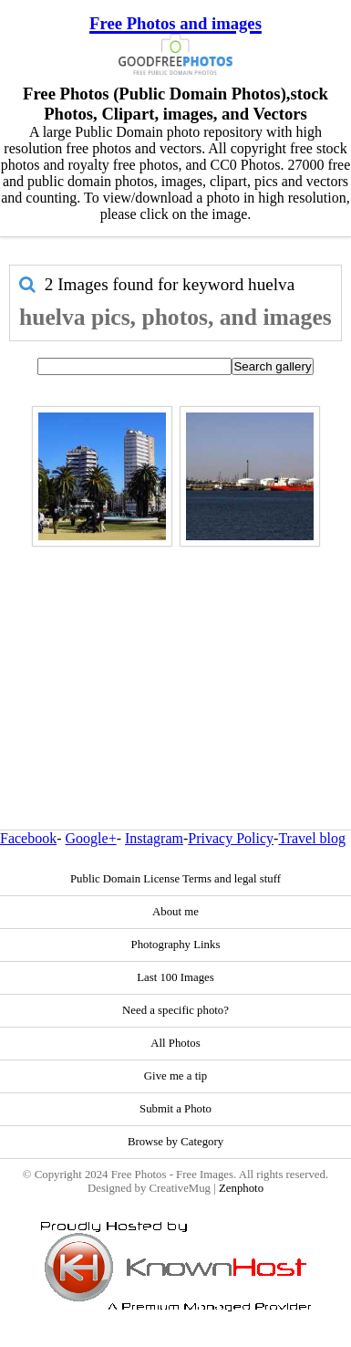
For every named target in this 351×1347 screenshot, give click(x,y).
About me (175, 911)
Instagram (154, 838)
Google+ (91, 838)
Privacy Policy (231, 838)
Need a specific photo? (175, 1010)
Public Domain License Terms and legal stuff (175, 878)
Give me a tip (175, 1076)
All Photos (175, 1043)
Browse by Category (175, 1141)
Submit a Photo (175, 1108)
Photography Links (176, 944)
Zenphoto (241, 1188)
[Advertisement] (171, 649)
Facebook (28, 838)
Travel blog (312, 838)
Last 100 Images (175, 977)
